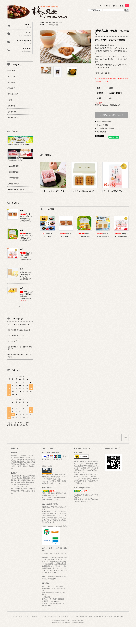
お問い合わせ (35, 616)
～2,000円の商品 (52, 25)
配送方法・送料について (84, 616)
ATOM (120, 616)
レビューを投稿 (102, 125)
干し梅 (48, 22)
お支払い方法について (66, 616)
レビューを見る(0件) (104, 121)
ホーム (15, 616)
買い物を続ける (102, 132)
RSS (115, 616)
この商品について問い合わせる (111, 115)
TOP (42, 22)
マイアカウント (105, 6)
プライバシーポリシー (49, 616)
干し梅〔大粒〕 (58, 22)
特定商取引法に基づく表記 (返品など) (107, 105)
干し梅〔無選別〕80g (113, 191)
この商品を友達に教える (105, 128)
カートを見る (122, 6)
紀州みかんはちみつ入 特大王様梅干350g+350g (93, 191)
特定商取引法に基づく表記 (103, 616)
